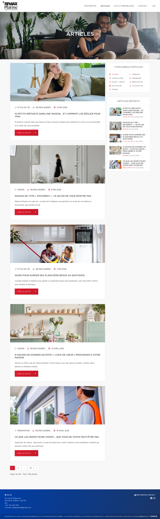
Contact (142, 6)
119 (31, 468)
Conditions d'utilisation (113, 516)
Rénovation (22, 431)
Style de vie (22, 107)
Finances (134, 74)
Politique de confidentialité (92, 516)
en (154, 6)
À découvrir (116, 78)
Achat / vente (117, 82)
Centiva (153, 516)
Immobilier (135, 78)
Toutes (113, 74)
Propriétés (90, 6)
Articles (105, 6)
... (24, 468)
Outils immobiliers (124, 6)
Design (19, 190)
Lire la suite (24, 133)
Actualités (115, 86)
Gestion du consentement (133, 516)
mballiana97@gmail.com (21, 507)
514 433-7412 (14, 505)
